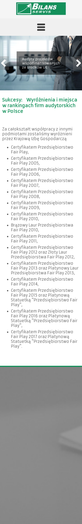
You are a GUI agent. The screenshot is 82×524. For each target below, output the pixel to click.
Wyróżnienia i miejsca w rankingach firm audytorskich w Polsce (39, 105)
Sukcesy (11, 100)
